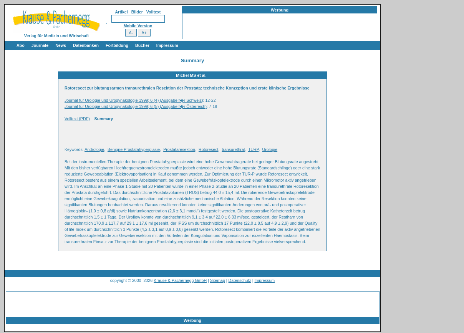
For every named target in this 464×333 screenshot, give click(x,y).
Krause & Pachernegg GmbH (180, 280)
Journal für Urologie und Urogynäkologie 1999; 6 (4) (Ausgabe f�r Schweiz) (134, 100)
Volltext (153, 12)
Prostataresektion (179, 149)
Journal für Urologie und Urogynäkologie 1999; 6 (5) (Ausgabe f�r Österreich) (136, 106)
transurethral (233, 149)
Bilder (137, 12)
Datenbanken (86, 45)
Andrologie (94, 149)
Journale (39, 45)
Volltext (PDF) (77, 118)
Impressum (167, 45)
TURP (253, 149)
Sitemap (217, 280)
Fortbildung (117, 45)
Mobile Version (137, 25)
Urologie (269, 149)
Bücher (142, 45)
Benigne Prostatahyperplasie (134, 149)
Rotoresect (209, 149)
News (60, 45)
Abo (21, 45)
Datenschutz (240, 280)
